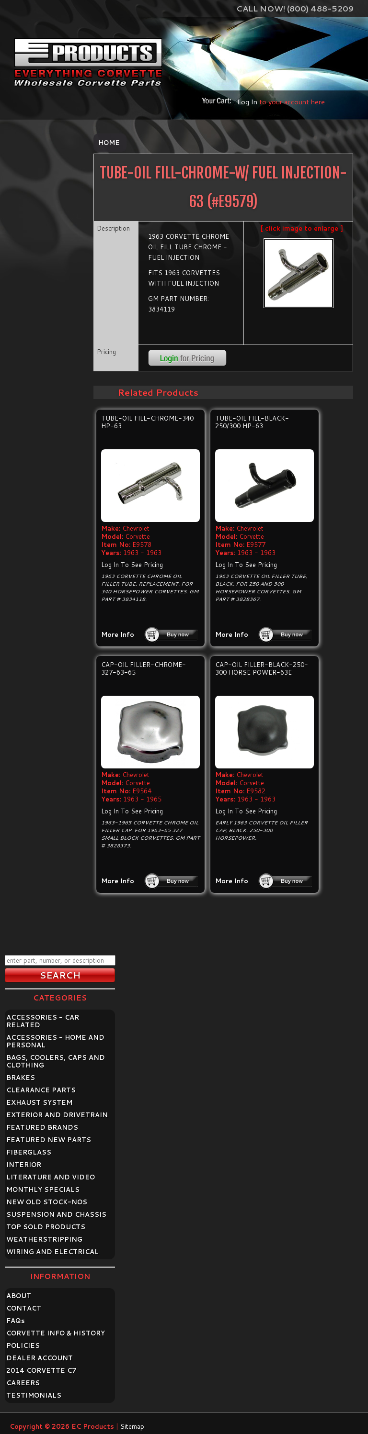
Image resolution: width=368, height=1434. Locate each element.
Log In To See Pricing (132, 564)
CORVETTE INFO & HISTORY (55, 1333)
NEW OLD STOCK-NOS (46, 1202)
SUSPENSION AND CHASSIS (56, 1214)
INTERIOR (23, 1164)
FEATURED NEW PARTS (48, 1139)
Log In (247, 102)
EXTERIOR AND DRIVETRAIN (57, 1115)
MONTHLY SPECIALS (43, 1189)
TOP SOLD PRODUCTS (45, 1227)
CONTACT (23, 1308)
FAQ (15, 1320)
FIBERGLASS (28, 1152)
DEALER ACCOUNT (39, 1358)
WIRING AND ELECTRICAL (52, 1251)
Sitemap (132, 1426)
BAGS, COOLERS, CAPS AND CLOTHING (55, 1061)
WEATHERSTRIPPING (44, 1239)
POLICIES (23, 1345)
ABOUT (18, 1295)
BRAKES (20, 1077)
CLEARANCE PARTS (41, 1090)
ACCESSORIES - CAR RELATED (42, 1021)
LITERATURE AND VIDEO (50, 1177)
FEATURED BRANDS (42, 1127)
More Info (117, 634)
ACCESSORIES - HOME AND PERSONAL (55, 1041)
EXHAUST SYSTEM (39, 1102)
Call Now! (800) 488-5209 (295, 8)
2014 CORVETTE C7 (41, 1370)
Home (109, 142)
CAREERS (23, 1382)
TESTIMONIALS (33, 1395)
